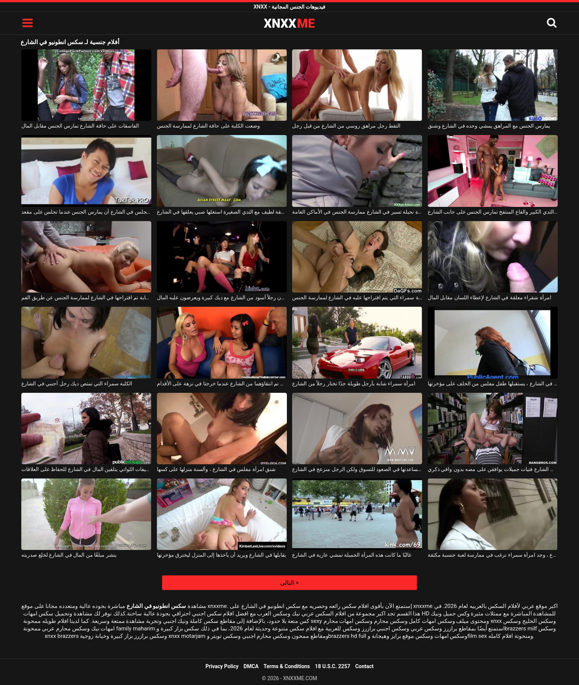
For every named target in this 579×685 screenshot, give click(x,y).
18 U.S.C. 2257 (332, 666)
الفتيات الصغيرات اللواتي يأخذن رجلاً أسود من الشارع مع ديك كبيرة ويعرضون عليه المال (222, 297)
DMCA (251, 666)
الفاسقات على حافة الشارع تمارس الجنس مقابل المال (80, 126)
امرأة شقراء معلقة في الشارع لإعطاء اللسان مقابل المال (489, 297)
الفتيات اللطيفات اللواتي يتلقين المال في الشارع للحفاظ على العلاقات (86, 469)
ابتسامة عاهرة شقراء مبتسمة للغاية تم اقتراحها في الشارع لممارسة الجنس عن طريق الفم (86, 297)
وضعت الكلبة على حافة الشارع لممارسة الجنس (208, 126)
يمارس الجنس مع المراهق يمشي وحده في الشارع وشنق (489, 126)
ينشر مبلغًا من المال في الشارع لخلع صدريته (68, 555)
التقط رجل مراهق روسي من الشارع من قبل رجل (346, 126)
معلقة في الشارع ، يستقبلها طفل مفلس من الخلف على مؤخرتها (493, 383)
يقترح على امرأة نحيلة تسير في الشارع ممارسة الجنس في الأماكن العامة (357, 212)
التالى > (289, 582)
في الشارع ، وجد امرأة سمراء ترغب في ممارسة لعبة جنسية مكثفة (493, 555)
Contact (364, 666)
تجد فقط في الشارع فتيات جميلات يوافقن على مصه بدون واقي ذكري (493, 469)
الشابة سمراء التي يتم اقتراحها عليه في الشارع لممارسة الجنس (357, 297)
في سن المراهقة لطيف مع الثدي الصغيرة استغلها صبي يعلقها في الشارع (222, 212)
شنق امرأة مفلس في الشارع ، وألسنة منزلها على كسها (216, 469)
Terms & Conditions (287, 666)
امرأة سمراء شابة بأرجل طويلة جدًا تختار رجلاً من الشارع (353, 383)
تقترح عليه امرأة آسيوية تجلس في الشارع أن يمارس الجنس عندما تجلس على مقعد (86, 212)
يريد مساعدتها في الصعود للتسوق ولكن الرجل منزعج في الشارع (357, 469)
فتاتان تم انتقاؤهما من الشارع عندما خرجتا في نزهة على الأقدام (222, 383)
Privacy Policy (222, 666)
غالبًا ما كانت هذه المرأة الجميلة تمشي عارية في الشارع (351, 555)
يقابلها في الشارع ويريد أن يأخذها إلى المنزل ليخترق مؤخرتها (221, 555)
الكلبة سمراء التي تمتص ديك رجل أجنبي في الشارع (76, 383)
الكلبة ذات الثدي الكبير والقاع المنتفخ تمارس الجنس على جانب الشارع (493, 212)
